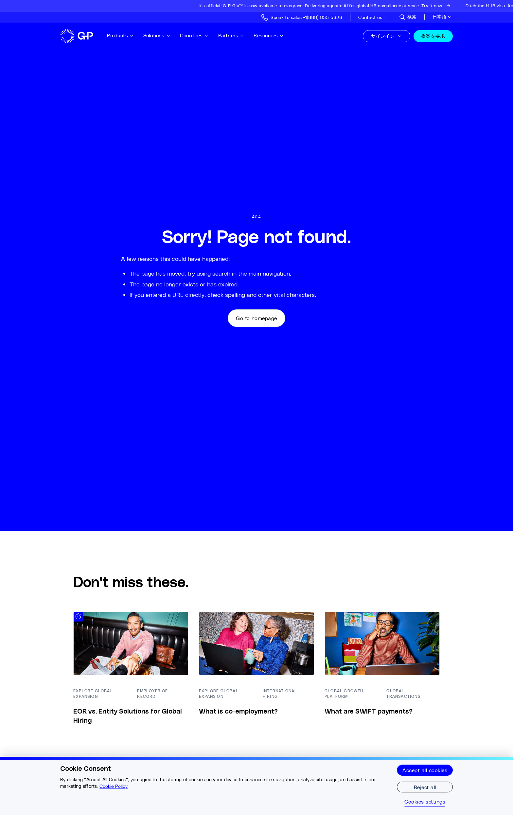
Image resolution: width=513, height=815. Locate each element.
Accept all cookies (424, 770)
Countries (194, 35)
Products (120, 35)
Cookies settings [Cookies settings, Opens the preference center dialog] (424, 801)
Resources (269, 35)
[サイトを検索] (407, 17)
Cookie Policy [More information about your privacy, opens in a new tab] (113, 786)
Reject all (425, 787)
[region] (256, 786)
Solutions (156, 35)
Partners (231, 35)
